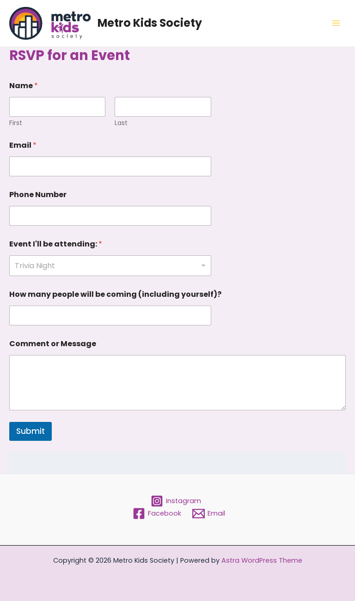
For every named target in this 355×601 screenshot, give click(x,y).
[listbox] (110, 265)
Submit (30, 431)
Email (23, 145)
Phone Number (38, 194)
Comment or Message (52, 343)
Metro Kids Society (150, 22)
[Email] (209, 513)
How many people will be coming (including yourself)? (115, 294)
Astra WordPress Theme (261, 560)
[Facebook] (157, 513)
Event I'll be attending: (55, 244)
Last (121, 123)
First (15, 123)
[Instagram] (176, 501)
